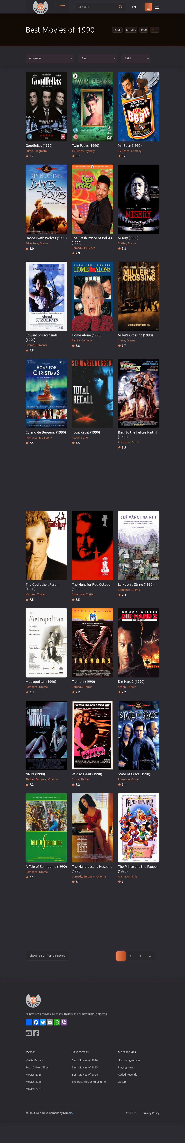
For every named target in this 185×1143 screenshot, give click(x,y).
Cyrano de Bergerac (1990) (46, 432)
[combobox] (50, 58)
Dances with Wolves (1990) (46, 238)
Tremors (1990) (83, 681)
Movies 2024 (34, 1089)
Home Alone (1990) (87, 335)
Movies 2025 (34, 1081)
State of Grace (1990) (134, 774)
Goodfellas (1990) (39, 145)
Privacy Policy (150, 1113)
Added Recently (127, 1074)
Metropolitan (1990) (41, 681)
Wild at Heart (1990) (87, 774)
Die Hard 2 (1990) (131, 681)
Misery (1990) (128, 238)
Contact (131, 1113)
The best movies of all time (89, 1081)
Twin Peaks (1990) (85, 145)
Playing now (125, 1067)
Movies (131, 30)
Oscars (122, 1081)
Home (117, 30)
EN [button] (135, 7)
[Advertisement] (92, 479)
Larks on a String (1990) (136, 584)
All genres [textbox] (35, 58)
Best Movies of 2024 (85, 1074)
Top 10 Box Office (37, 1067)
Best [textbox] (85, 58)
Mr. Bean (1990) (130, 145)
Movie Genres (34, 1060)
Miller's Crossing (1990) (135, 335)
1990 (144, 30)
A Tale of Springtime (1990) (46, 866)
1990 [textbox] (128, 58)
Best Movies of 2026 (85, 1060)
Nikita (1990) (35, 774)
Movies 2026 (34, 1074)
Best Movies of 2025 (85, 1067)
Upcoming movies (129, 1060)
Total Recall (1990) (86, 432)
